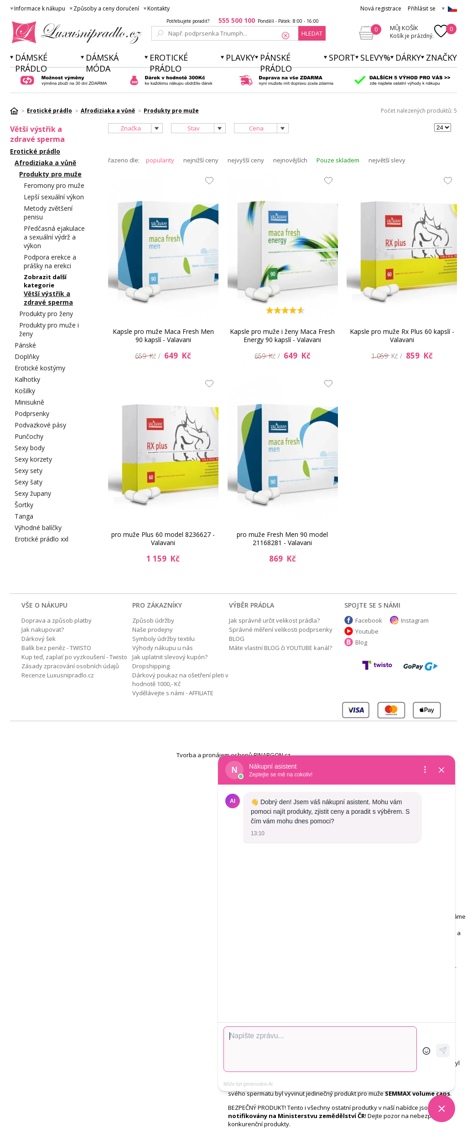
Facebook (368, 620)
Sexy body (30, 447)
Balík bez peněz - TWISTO (56, 648)
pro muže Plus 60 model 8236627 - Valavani (163, 538)
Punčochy (29, 436)
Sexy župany (33, 493)
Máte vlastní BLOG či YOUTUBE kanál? (280, 648)
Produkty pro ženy (46, 313)
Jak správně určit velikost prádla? (274, 620)
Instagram (415, 620)
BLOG (236, 639)
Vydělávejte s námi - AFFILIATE (172, 693)
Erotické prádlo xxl (41, 539)
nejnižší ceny (200, 160)
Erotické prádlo (169, 63)
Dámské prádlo (31, 63)
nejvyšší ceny (246, 160)
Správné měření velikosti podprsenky (280, 629)
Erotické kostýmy (40, 368)
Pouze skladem (338, 160)
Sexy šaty (28, 482)
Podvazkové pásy (40, 425)
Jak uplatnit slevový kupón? (170, 657)
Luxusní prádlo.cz (74, 32)
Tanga (24, 516)
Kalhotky (27, 379)
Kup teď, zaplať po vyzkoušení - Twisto (74, 657)
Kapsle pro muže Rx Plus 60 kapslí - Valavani (402, 335)
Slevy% (375, 57)
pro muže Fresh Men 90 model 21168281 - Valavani (282, 538)
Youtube (367, 631)
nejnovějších (290, 160)
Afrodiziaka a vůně (45, 162)
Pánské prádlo (276, 63)
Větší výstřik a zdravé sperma (48, 298)
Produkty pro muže (50, 174)
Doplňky (27, 356)
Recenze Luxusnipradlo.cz (57, 675)
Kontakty (158, 8)
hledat (311, 33)
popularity (160, 160)
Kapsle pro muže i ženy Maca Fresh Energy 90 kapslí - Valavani (282, 335)
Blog (361, 642)
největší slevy (386, 160)
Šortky (24, 504)
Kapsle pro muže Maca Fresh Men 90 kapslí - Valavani (163, 335)
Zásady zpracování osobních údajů (70, 666)
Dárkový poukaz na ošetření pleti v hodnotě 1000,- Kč (180, 679)
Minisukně (29, 402)
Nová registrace (380, 8)
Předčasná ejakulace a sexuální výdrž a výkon (54, 237)
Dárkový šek (38, 639)
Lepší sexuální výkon (54, 196)
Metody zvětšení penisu (48, 212)
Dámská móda (102, 63)
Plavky (240, 57)
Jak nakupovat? (42, 629)
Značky (441, 57)
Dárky (408, 57)
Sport (342, 57)
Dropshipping (151, 666)
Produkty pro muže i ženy (49, 329)
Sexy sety (28, 470)
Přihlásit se (422, 8)
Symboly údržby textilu (163, 639)
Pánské (25, 345)
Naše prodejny (152, 629)
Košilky (25, 390)
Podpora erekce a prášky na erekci (50, 261)
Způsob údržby (153, 620)
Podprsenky (32, 413)
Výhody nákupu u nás (162, 648)
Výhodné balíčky (38, 527)
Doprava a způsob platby (56, 620)
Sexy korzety (33, 459)
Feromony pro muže (54, 185)
